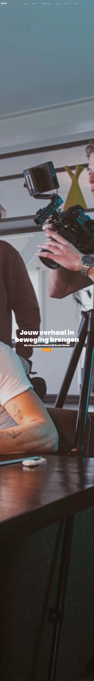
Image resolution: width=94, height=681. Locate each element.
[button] (47, 349)
